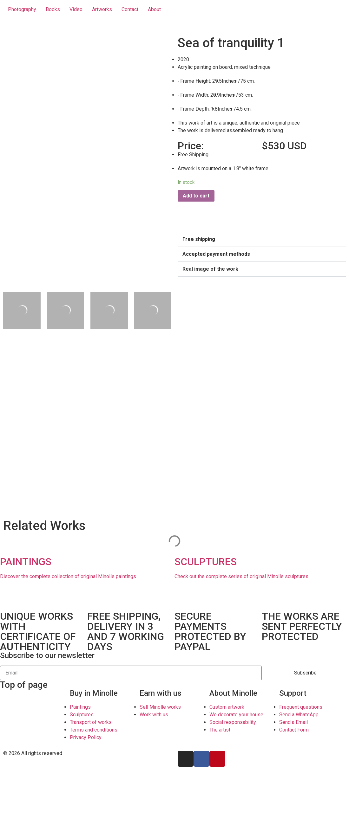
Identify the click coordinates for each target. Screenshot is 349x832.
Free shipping (198, 239)
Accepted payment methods (216, 254)
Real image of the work (210, 269)
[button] (262, 239)
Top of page (24, 685)
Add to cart (196, 196)
